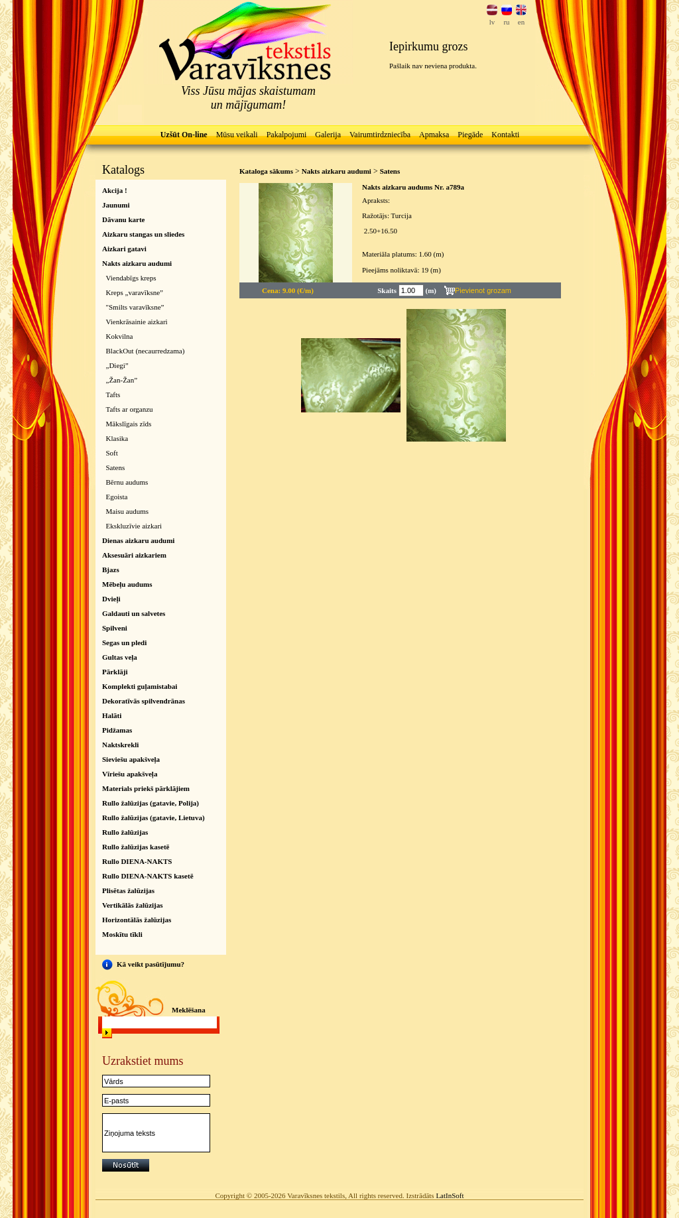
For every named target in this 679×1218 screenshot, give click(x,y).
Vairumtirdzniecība (379, 134)
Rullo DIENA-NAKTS (137, 861)
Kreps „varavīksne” (134, 292)
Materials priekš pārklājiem (146, 788)
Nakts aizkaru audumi (137, 263)
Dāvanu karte (123, 219)
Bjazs (110, 570)
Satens (115, 467)
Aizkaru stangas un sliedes (143, 234)
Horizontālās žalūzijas (136, 920)
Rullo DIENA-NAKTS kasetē (148, 876)
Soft (112, 453)
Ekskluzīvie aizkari (134, 526)
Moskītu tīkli (122, 934)
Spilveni (114, 628)
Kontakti (505, 134)
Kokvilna (119, 336)
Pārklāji (115, 672)
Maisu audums (127, 511)
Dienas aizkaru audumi (138, 540)
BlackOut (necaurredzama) (145, 351)
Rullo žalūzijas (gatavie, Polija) (150, 803)
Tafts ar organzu (129, 409)
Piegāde (470, 134)
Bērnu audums (127, 482)
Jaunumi (116, 205)
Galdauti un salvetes (133, 613)
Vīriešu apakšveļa (129, 774)
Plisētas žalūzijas (128, 890)
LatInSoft (449, 1195)
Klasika (117, 438)
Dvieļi (111, 599)
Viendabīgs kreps (131, 278)
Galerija (328, 134)
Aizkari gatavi (124, 249)
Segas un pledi (124, 642)
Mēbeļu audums (127, 584)
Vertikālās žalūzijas (132, 905)
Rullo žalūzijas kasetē (135, 847)
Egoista (117, 497)
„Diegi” (117, 365)
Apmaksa (434, 134)
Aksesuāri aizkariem (134, 555)
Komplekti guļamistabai (139, 686)
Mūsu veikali (237, 134)
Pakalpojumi (287, 134)
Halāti (111, 715)
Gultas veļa (119, 657)
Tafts (113, 394)
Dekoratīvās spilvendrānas (143, 701)
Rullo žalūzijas (125, 832)
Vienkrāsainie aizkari (137, 322)
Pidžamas (117, 730)
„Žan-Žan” (122, 380)
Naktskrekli (120, 745)
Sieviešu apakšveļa (131, 759)
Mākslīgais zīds (129, 424)
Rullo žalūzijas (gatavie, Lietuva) (153, 818)
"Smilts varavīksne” (135, 307)
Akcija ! (114, 190)
